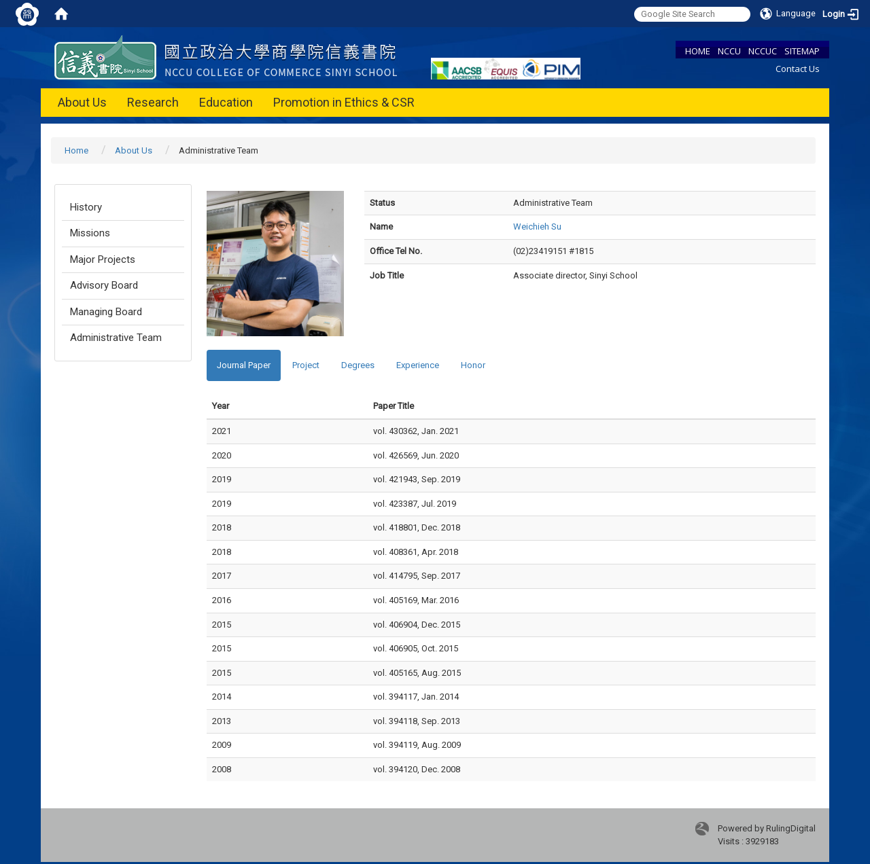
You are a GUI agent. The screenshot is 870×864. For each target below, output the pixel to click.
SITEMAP (802, 51)
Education (226, 102)
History (86, 207)
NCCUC (762, 51)
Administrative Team (116, 337)
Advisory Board (104, 285)
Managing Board (106, 312)
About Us (82, 102)
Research (153, 102)
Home (76, 150)
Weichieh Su (537, 226)
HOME (697, 51)
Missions (90, 233)
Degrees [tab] (358, 365)
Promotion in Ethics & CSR (344, 102)
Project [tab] (305, 365)
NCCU (729, 51)
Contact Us (798, 68)
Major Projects (102, 259)
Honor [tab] (473, 365)
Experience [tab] (417, 365)
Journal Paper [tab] (244, 365)
